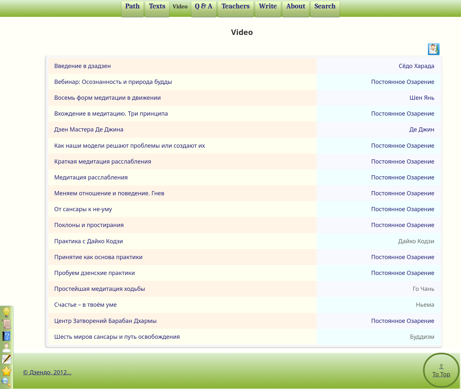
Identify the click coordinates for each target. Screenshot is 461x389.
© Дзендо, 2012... (47, 372)
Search (325, 6)
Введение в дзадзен (82, 66)
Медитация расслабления (91, 177)
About (295, 6)
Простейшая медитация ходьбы (99, 288)
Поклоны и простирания (89, 225)
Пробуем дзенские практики (94, 273)
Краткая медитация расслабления (102, 161)
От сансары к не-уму (83, 209)
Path (132, 6)
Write (268, 6)
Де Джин (421, 129)
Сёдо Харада (416, 66)
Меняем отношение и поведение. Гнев (109, 193)
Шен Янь (421, 97)
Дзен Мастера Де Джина (88, 129)
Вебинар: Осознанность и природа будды (113, 82)
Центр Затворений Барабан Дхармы (105, 321)
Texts (157, 6)
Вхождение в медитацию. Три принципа (111, 113)
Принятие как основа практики (98, 257)
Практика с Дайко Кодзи (88, 241)
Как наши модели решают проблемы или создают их (129, 145)
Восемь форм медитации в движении (107, 97)
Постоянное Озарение (402, 82)
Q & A (204, 6)
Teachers (236, 6)
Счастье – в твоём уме (85, 304)
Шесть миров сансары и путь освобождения (117, 336)
